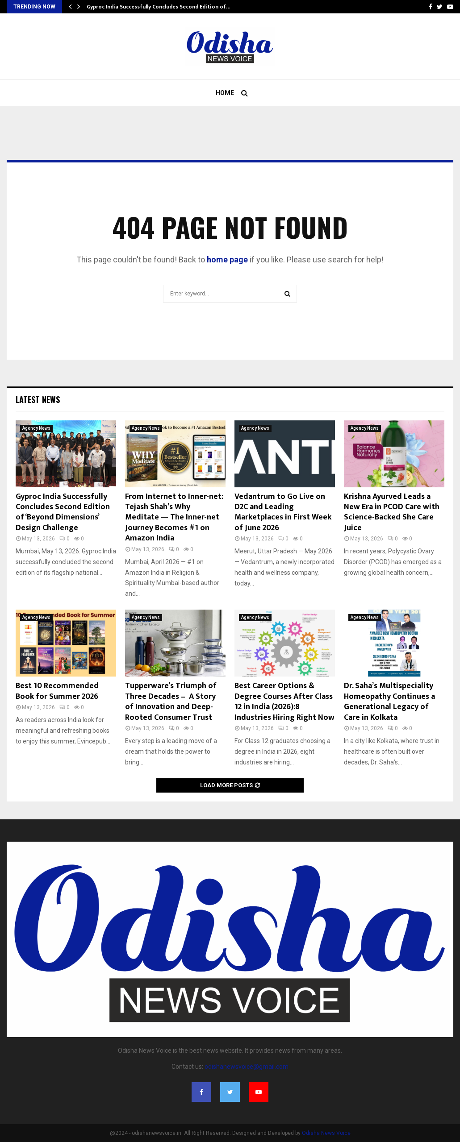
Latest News (38, 399)
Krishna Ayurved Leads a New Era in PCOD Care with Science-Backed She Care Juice (391, 512)
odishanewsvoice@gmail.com (247, 1066)
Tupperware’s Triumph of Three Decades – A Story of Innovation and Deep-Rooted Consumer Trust (171, 701)
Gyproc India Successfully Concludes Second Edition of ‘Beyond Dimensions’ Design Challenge (63, 512)
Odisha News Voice (326, 1133)
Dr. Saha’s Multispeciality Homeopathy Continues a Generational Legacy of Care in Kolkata (389, 701)
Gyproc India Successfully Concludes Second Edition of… (158, 6)
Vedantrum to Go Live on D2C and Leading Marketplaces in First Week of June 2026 (282, 512)
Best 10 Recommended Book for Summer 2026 (57, 691)
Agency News (36, 428)
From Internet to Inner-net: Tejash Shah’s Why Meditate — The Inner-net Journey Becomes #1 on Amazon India (174, 517)
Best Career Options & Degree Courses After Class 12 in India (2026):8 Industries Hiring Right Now (284, 701)
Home (225, 92)
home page (227, 259)
